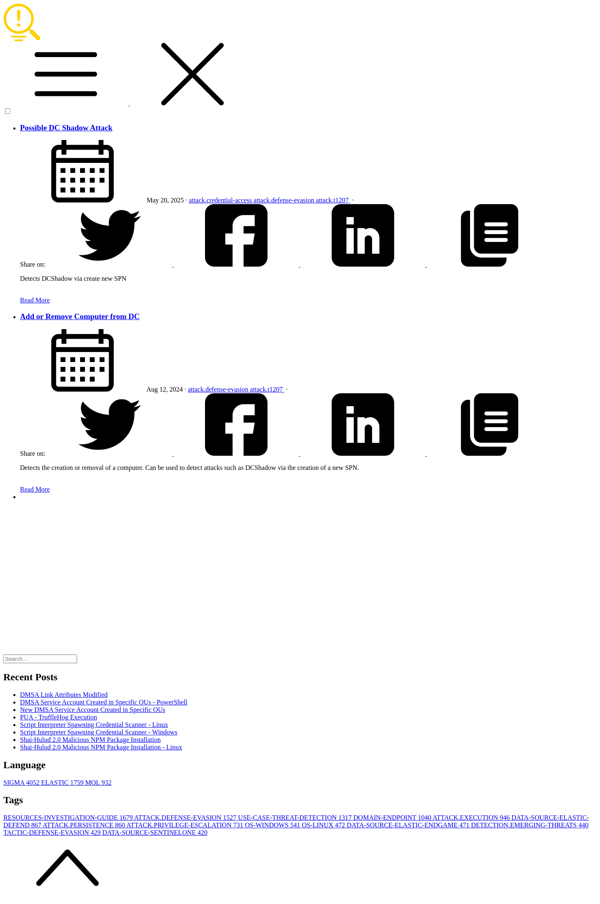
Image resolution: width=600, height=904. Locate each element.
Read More (35, 300)
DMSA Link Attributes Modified (64, 694)
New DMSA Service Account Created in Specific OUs (92, 709)
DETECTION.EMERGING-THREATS (529, 825)
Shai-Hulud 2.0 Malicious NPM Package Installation (90, 739)
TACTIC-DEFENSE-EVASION (52, 832)
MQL (98, 782)
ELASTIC (63, 782)
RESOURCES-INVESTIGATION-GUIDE (68, 817)
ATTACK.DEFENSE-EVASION (186, 817)
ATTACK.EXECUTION (471, 817)
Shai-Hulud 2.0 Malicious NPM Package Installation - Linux (101, 747)
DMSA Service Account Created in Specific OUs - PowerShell (104, 702)
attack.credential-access (221, 200)
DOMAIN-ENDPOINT (392, 817)
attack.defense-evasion (285, 200)
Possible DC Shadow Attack (66, 127)
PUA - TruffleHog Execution (58, 717)
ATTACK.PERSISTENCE (84, 825)
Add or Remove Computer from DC (80, 316)
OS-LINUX (324, 825)
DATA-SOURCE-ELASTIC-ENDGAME (409, 825)
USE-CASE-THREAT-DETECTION (295, 817)
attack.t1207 (333, 200)
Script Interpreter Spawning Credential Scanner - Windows (99, 732)
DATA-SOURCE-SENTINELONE (155, 832)
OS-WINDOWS (273, 825)
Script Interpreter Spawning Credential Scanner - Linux (94, 724)
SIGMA (22, 782)
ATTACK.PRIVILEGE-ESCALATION (185, 825)
